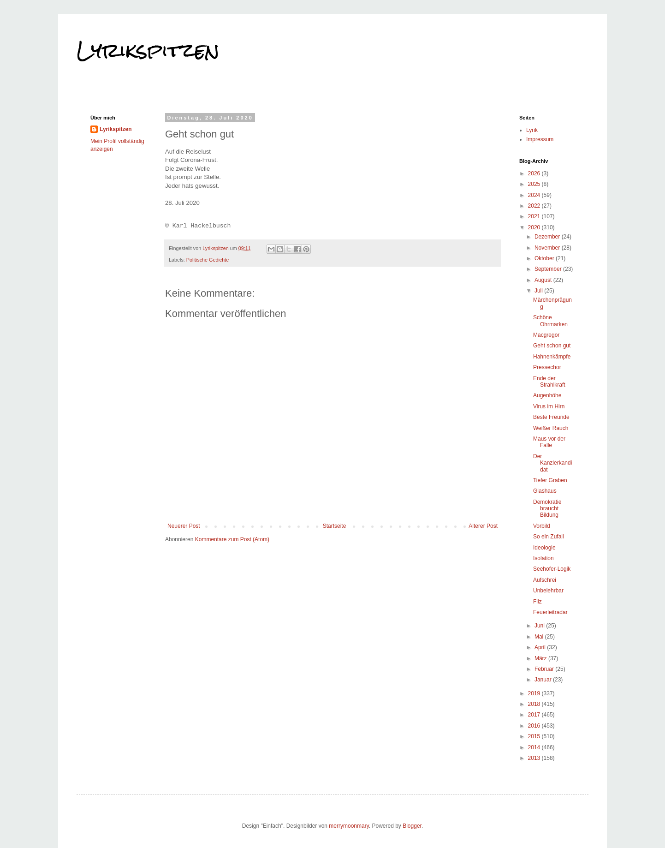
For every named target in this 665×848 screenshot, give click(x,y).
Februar (544, 669)
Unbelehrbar (548, 590)
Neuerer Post (183, 526)
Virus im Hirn (548, 406)
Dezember (548, 236)
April (540, 647)
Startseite (334, 526)
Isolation (543, 558)
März (541, 658)
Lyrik (532, 130)
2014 (535, 747)
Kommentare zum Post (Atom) (232, 539)
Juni (540, 625)
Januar (543, 679)
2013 (535, 758)
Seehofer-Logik (551, 569)
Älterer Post (483, 526)
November (548, 248)
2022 (535, 206)
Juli (539, 290)
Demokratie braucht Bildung (547, 509)
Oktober (545, 258)
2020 (535, 227)
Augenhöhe (547, 395)
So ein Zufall (548, 536)
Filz (537, 601)
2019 (535, 693)
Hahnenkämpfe (551, 356)
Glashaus (545, 491)
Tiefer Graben (550, 480)
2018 (535, 704)
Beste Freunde (551, 417)
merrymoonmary (348, 826)
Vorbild (541, 526)
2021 (535, 216)
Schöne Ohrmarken (550, 320)
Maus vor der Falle (549, 442)
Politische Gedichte (207, 260)
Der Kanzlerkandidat (552, 463)
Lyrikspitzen (148, 50)
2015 (535, 736)
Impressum (539, 139)
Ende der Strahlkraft (549, 381)
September (548, 269)
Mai (539, 636)
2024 (535, 195)
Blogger (412, 826)
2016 (535, 726)
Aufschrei (544, 580)
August (543, 280)
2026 (535, 173)
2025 (535, 184)
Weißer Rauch (550, 428)
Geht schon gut (551, 345)
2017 (535, 714)
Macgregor (546, 335)
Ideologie (544, 547)
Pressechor (547, 367)
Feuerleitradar (550, 612)
